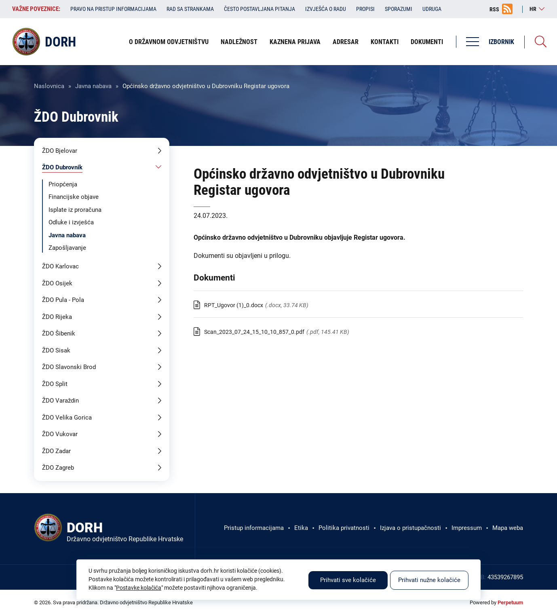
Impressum (467, 528)
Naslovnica (49, 86)
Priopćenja (63, 184)
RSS (494, 9)
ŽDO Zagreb (58, 467)
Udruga (431, 9)
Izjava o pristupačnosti (410, 528)
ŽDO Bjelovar (59, 150)
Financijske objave (74, 196)
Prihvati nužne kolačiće (429, 580)
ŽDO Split (55, 384)
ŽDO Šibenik (58, 333)
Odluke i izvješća (71, 222)
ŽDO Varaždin (60, 400)
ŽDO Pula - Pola (63, 300)
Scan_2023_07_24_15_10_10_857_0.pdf (254, 332)
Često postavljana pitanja (259, 9)
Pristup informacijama (254, 528)
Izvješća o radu (325, 9)
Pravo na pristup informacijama (113, 9)
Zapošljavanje (67, 247)
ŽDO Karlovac (60, 266)
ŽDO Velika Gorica (67, 417)
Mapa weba (507, 528)
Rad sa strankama (190, 9)
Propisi (365, 9)
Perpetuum (510, 602)
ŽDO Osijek (57, 283)
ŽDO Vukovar (60, 434)
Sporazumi (398, 9)
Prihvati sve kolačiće (348, 580)
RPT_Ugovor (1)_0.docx (233, 305)
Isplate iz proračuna (75, 209)
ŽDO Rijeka (57, 317)
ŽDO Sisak (56, 350)
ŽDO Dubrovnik (62, 167)
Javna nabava (93, 86)
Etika (301, 528)
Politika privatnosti (344, 528)
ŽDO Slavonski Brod (69, 367)
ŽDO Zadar (56, 451)
